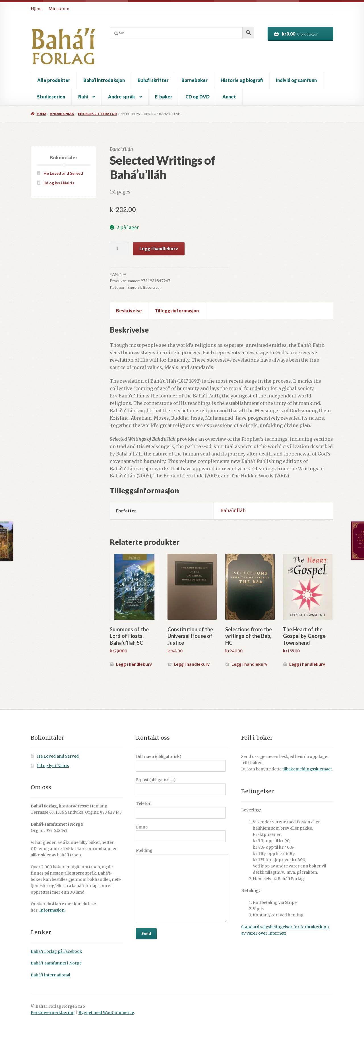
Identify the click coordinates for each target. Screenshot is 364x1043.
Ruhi (83, 96)
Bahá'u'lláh (233, 510)
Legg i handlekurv (158, 248)
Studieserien (51, 96)
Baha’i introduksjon (104, 80)
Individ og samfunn (296, 80)
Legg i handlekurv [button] (134, 664)
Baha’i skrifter (153, 80)
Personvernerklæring (53, 1012)
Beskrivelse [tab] (129, 310)
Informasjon (52, 910)
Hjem (36, 8)
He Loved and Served (63, 173)
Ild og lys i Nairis (59, 182)
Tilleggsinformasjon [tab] (177, 310)
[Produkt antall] (119, 248)
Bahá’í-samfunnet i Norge (56, 963)
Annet (229, 96)
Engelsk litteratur (97, 114)
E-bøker (163, 96)
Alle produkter (53, 80)
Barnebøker (194, 80)
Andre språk (121, 96)
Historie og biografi (242, 80)
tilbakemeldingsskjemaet (307, 769)
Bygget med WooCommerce (106, 1012)
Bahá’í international (50, 975)
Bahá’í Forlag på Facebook (56, 951)
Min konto (59, 8)
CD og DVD (197, 96)
